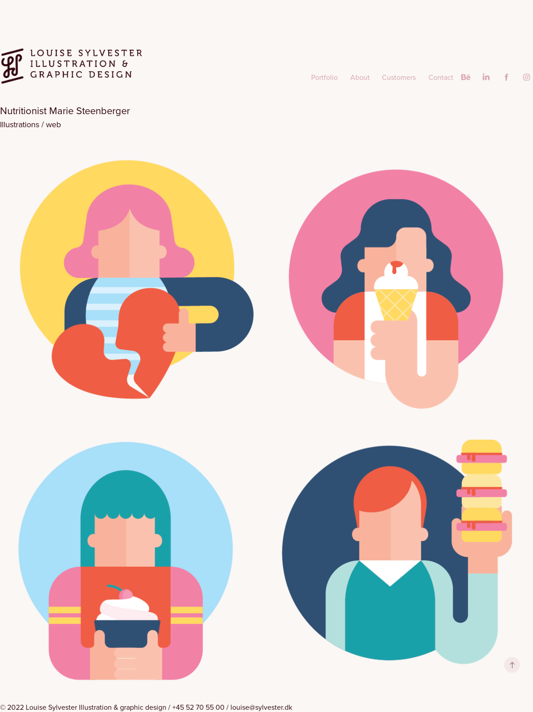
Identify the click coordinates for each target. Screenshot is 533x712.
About (360, 77)
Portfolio (324, 77)
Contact (440, 77)
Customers (399, 77)
